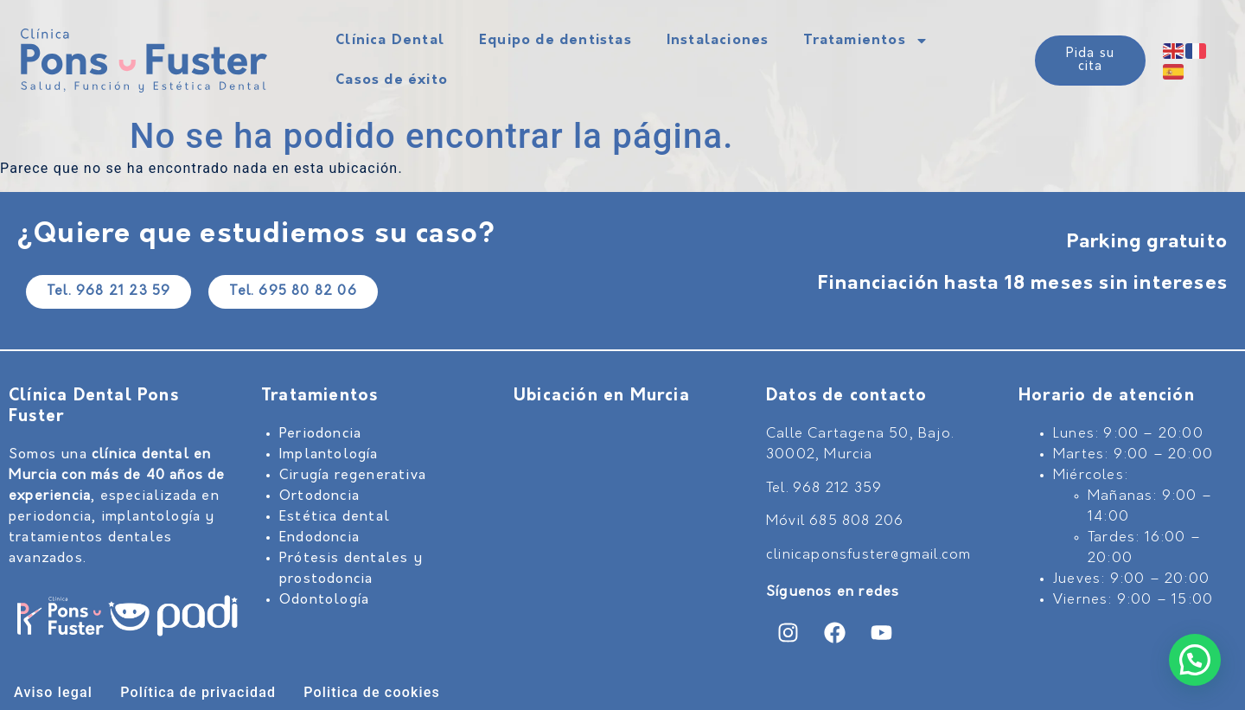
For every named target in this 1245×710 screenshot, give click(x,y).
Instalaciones (718, 41)
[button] (1195, 660)
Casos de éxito (391, 80)
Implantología (329, 455)
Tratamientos (865, 40)
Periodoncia (320, 434)
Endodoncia (319, 538)
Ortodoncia (319, 496)
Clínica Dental (389, 41)
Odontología (324, 600)
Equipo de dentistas (555, 41)
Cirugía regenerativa (352, 476)
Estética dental (334, 517)
